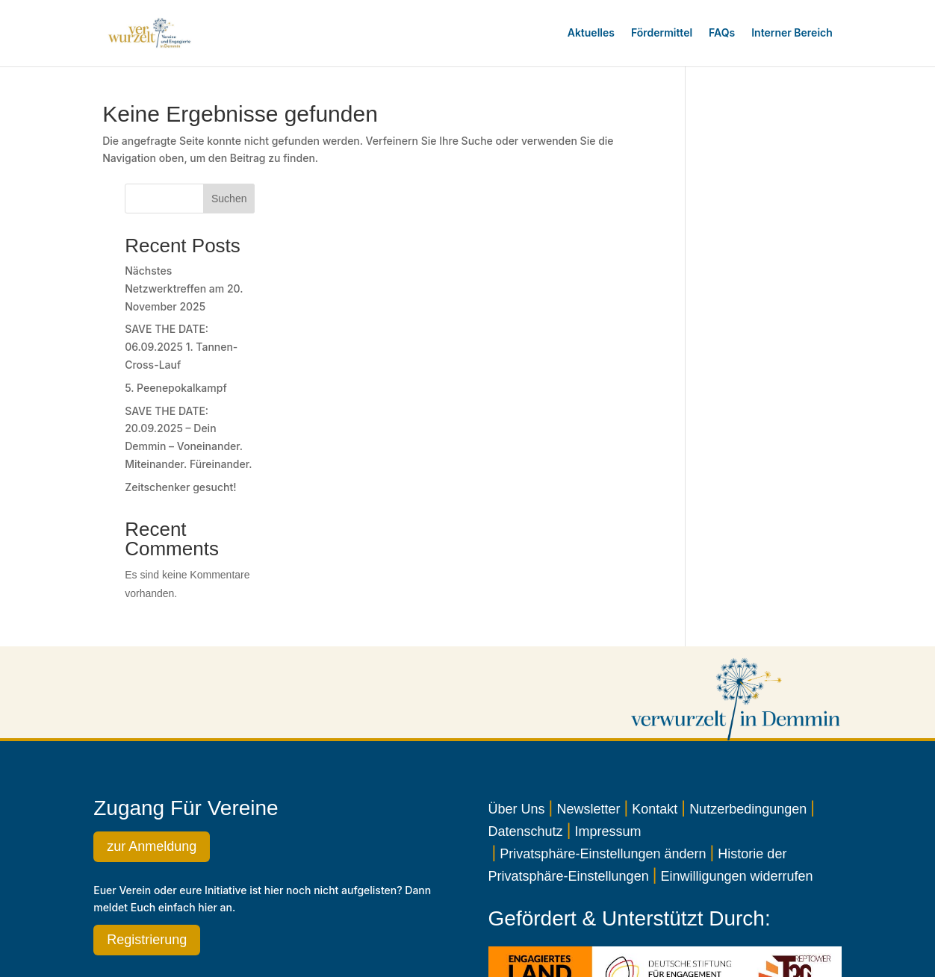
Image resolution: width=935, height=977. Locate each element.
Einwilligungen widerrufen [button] (736, 795)
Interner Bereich (792, 32)
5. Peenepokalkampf (754, 307)
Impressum (607, 750)
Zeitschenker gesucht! (758, 406)
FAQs (722, 32)
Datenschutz (525, 750)
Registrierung (147, 859)
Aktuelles (591, 32)
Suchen (806, 118)
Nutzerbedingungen (748, 728)
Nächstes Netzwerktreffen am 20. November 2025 (762, 208)
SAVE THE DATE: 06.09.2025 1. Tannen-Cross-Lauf (759, 266)
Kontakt (654, 728)
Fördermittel (661, 32)
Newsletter (588, 728)
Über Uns (516, 728)
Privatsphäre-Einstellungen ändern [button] (603, 773)
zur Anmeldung (151, 765)
